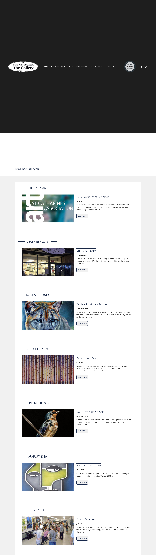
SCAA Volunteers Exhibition (93, 197)
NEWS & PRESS (81, 67)
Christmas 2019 (86, 250)
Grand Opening (85, 519)
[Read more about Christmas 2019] (82, 270)
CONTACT (102, 67)
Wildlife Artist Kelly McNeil (91, 304)
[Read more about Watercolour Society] (82, 377)
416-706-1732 (113, 67)
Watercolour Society (88, 358)
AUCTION (92, 67)
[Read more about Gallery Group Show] (82, 482)
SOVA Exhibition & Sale (90, 412)
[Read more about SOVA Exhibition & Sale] (82, 431)
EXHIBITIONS (59, 67)
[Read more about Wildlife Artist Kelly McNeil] (82, 323)
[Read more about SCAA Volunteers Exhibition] (82, 216)
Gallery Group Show (88, 465)
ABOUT (48, 67)
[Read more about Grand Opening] (82, 538)
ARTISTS (71, 67)
